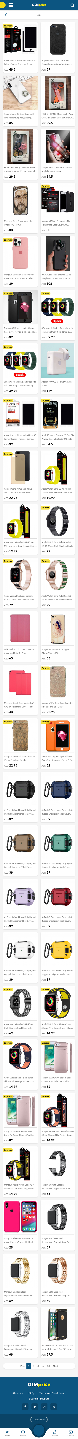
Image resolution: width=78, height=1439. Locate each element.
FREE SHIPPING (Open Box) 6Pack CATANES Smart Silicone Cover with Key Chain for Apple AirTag (20, 170)
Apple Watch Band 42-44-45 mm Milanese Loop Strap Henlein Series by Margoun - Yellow (20, 545)
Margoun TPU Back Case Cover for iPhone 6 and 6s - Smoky (19, 758)
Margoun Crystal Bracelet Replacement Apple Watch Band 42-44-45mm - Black (58, 1187)
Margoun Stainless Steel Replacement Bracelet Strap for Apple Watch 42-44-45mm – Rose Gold (57, 1294)
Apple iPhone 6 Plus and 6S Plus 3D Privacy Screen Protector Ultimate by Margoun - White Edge (58, 438)
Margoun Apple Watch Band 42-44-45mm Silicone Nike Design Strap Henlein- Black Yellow (20, 1187)
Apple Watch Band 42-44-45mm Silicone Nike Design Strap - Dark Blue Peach (19, 1080)
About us (17, 1393)
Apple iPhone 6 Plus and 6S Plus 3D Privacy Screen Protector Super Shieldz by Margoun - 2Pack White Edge (20, 63)
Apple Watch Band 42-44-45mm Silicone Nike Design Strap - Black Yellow (57, 1027)
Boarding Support (39, 1398)
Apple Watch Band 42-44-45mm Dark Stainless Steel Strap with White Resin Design (19, 1027)
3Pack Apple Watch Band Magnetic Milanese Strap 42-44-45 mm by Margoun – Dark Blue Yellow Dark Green (20, 384)
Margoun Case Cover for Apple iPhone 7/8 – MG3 (55, 651)
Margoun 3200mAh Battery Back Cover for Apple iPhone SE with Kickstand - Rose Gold (19, 1134)
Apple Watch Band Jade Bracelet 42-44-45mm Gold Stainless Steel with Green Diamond (57, 598)
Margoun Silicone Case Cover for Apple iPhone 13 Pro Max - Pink (19, 276)
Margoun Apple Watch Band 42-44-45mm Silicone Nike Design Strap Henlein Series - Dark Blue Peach (58, 1134)
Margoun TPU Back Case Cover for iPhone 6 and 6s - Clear (57, 705)
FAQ (31, 1393)
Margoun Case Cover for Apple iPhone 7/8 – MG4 (18, 223)
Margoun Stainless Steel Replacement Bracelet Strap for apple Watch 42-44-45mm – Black (57, 1241)
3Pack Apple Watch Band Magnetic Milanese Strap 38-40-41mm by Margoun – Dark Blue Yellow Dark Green (57, 331)
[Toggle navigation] (10, 5)
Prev (22, 1366)
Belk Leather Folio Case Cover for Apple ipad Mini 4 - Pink (19, 651)
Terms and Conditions (51, 1393)
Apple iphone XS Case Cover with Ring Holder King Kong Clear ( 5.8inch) (19, 116)
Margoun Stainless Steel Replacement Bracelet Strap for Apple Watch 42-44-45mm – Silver (20, 1348)
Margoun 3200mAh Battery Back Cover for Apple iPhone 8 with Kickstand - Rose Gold (56, 1080)
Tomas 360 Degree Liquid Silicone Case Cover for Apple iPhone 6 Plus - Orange (57, 759)
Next (55, 1366)
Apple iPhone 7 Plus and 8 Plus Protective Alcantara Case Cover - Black (57, 63)
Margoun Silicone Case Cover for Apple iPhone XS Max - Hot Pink (19, 1240)
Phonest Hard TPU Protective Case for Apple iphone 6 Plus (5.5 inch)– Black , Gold (57, 1348)
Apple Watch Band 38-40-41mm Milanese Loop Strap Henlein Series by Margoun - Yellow (57, 491)
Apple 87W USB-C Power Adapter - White (58, 383)
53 (48, 1366)
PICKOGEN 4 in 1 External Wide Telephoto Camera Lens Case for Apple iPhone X (56, 277)
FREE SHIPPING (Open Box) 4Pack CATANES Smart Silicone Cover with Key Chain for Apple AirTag (58, 116)
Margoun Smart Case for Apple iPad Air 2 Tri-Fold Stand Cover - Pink (20, 705)
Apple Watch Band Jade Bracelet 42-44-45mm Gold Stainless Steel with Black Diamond (19, 598)
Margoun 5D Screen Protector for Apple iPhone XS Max (57, 169)
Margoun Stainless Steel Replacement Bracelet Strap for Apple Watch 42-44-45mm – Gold (19, 1294)
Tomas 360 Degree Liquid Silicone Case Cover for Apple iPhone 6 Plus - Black (20, 331)
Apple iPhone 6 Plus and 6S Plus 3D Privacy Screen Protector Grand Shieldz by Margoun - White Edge (20, 438)
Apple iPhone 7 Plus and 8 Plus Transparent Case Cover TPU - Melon (18, 491)
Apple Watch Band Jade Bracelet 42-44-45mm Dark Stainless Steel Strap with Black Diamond (57, 545)
